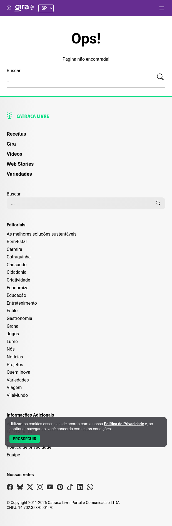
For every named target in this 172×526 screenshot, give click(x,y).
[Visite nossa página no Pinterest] (60, 488)
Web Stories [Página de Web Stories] (20, 164)
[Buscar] (160, 77)
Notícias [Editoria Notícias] (15, 356)
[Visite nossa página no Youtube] (50, 488)
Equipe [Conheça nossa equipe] (13, 455)
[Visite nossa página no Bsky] (20, 488)
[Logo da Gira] (24, 8)
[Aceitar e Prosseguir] (24, 439)
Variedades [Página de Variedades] (19, 174)
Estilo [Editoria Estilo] (12, 310)
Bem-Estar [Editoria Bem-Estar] (17, 241)
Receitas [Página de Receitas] (16, 134)
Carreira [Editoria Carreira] (14, 249)
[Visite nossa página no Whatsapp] (90, 488)
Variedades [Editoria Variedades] (18, 380)
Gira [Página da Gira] (11, 144)
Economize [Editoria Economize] (18, 287)
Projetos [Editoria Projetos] (15, 364)
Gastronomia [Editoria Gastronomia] (19, 318)
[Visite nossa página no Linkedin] (80, 488)
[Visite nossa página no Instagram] (40, 488)
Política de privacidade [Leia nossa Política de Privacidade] (29, 447)
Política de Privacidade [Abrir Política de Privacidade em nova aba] (124, 424)
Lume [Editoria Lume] (12, 341)
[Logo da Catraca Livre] (86, 115)
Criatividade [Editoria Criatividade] (18, 280)
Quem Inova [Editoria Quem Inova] (18, 372)
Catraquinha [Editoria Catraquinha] (19, 257)
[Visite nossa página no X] (30, 488)
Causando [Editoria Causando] (17, 264)
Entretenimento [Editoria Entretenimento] (22, 303)
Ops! (86, 38)
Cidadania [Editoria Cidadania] (16, 272)
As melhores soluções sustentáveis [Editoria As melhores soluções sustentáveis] (41, 234)
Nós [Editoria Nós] (11, 349)
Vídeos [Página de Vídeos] (14, 154)
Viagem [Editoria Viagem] (14, 387)
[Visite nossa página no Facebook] (10, 488)
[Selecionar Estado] (46, 8)
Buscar (14, 70)
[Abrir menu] (161, 8)
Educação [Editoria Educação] (16, 295)
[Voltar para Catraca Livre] (9, 8)
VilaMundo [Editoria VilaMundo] (17, 395)
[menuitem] (86, 136)
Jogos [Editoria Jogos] (13, 333)
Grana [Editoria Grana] (12, 326)
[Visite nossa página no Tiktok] (70, 488)
